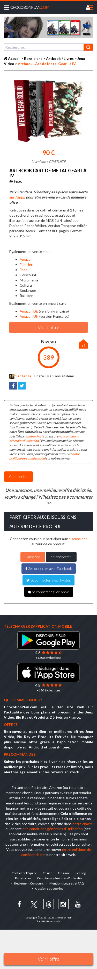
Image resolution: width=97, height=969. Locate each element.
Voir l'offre (48, 959)
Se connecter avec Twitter (48, 580)
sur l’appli (17, 197)
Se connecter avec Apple (48, 592)
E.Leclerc (27, 264)
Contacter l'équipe (24, 873)
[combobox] (48, 47)
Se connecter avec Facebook (48, 568)
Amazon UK (29, 316)
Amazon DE (29, 311)
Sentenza (20, 376)
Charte (47, 873)
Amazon (26, 259)
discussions (78, 538)
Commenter (18, 476)
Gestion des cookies (49, 888)
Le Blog (81, 873)
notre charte (35, 436)
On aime (64, 873)
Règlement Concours (29, 883)
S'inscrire (33, 557)
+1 (83, 345)
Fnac (23, 269)
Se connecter (61, 557)
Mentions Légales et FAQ (66, 883)
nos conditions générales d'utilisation (53, 828)
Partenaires (23, 878)
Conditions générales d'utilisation (60, 878)
